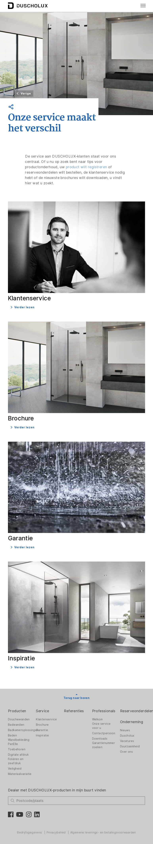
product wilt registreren (86, 173)
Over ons (126, 751)
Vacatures (127, 741)
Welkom (97, 719)
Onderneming (131, 722)
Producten (17, 711)
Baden (12, 735)
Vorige (26, 93)
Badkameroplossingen (23, 730)
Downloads (100, 738)
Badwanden (16, 724)
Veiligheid (14, 768)
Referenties (74, 711)
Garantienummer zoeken (103, 745)
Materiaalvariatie (20, 774)
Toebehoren (16, 749)
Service (42, 711)
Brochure (42, 724)
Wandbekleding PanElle (18, 742)
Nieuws (125, 730)
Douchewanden (19, 719)
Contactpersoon (103, 733)
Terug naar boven (76, 697)
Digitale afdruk (18, 754)
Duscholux (127, 735)
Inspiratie (42, 735)
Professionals (103, 711)
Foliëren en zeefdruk (15, 761)
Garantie (42, 730)
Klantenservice (46, 719)
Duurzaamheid (130, 746)
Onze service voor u (101, 725)
